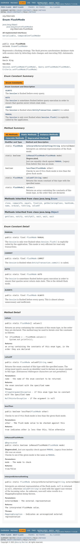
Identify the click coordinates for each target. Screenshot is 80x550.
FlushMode (27, 27)
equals (28, 203)
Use (28, 3)
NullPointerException (16, 398)
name (7, 206)
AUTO (7, 98)
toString (25, 206)
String (56, 146)
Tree (34, 3)
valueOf (30, 178)
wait (38, 217)
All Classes (55, 7)
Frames (31, 7)
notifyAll (29, 217)
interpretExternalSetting (39, 146)
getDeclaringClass (53, 203)
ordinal (15, 206)
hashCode (69, 203)
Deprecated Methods (38, 138)
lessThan (30, 168)
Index (51, 3)
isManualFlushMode (35, 156)
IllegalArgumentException (18, 392)
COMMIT (8, 107)
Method (42, 10)
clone (7, 203)
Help (57, 3)
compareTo (17, 203)
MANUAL (8, 114)
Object (55, 212)
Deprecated (42, 3)
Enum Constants (24, 10)
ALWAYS (8, 90)
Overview (5, 3)
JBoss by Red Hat (21, 542)
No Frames (40, 7)
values (29, 187)
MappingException (13, 514)
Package (14, 3)
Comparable (23, 36)
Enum (13, 46)
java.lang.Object (10, 25)
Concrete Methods (15, 138)
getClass (9, 217)
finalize (37, 203)
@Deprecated (11, 443)
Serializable (9, 36)
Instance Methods (49, 135)
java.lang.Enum (13, 27)
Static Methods (28, 135)
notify (19, 217)
